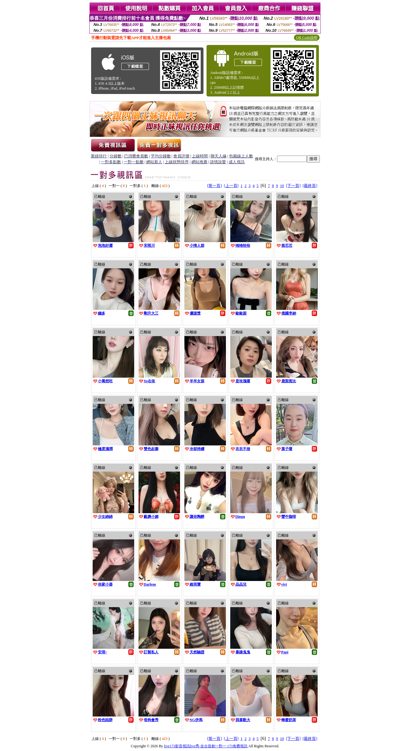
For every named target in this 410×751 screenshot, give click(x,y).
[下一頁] (293, 185)
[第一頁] (214, 185)
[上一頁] (231, 185)
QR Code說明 (306, 37)
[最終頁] (310, 185)
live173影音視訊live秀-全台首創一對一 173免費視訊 (205, 746)
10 (282, 185)
